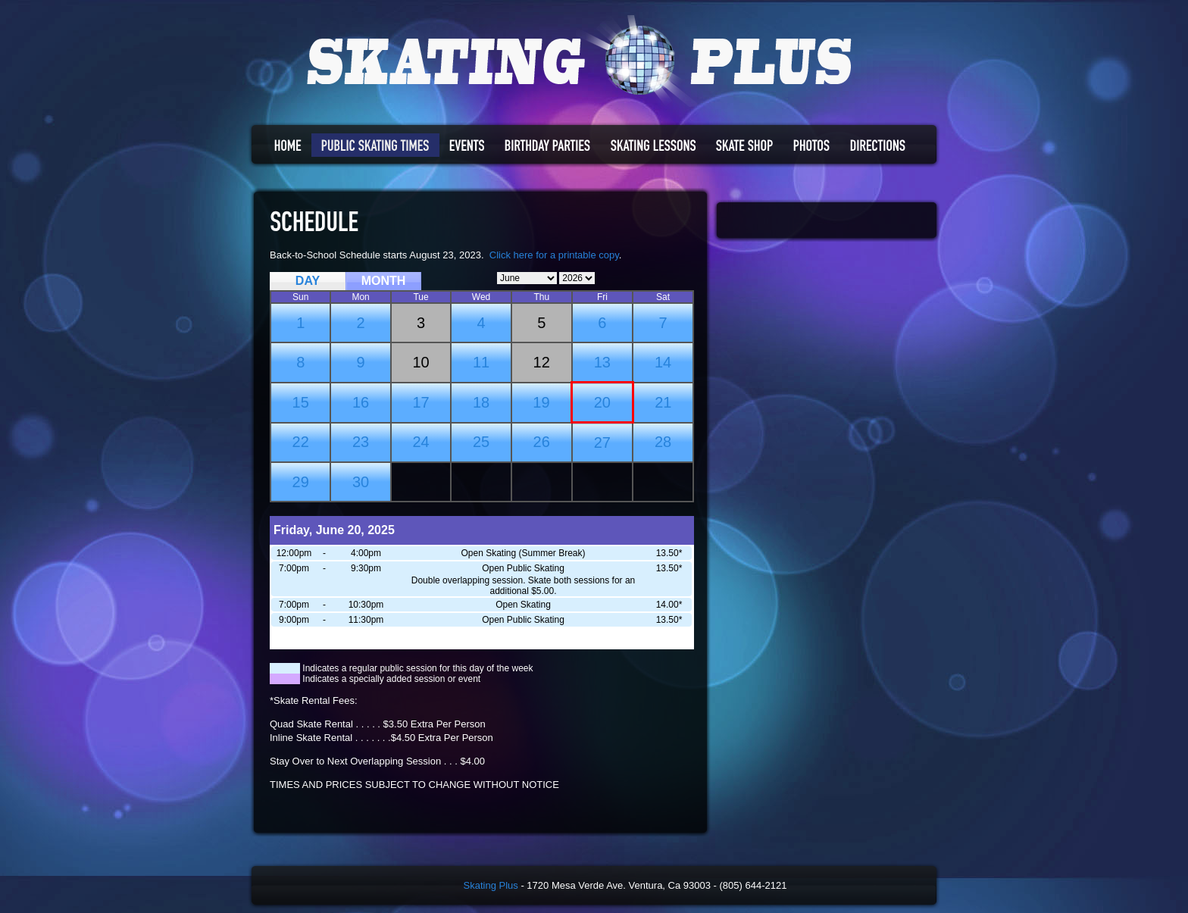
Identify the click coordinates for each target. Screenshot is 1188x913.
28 (663, 441)
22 (300, 441)
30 (360, 482)
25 (481, 441)
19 (541, 402)
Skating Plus (491, 885)
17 (420, 402)
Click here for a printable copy (554, 255)
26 (541, 441)
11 (481, 362)
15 (300, 402)
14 (663, 362)
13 (602, 362)
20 (602, 402)
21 (663, 402)
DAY (307, 280)
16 (360, 402)
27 (602, 442)
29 (300, 482)
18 (481, 402)
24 (420, 441)
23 (360, 441)
